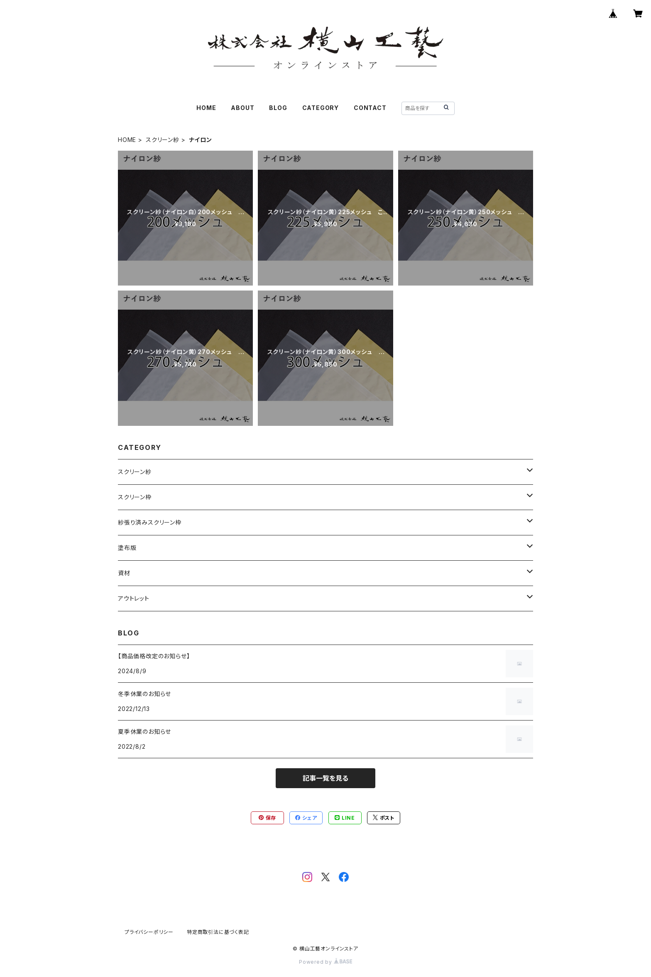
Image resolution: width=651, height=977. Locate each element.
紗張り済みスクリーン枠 (149, 522)
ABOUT (242, 107)
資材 (124, 572)
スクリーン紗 (162, 139)
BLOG (278, 107)
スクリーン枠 (135, 497)
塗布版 (127, 547)
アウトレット (133, 598)
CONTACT (370, 107)
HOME (206, 107)
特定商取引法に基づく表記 (218, 932)
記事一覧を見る (325, 778)
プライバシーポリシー (149, 932)
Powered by (325, 962)
